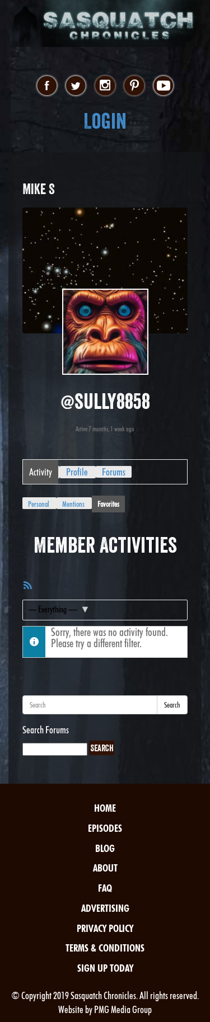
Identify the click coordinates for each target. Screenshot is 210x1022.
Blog (105, 848)
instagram (105, 86)
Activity (40, 472)
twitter (76, 86)
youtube (163, 86)
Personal (38, 504)
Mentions (73, 504)
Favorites (108, 504)
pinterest (134, 86)
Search (172, 704)
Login (105, 121)
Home (105, 808)
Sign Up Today (105, 968)
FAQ (105, 888)
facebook (47, 86)
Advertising (105, 908)
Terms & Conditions (105, 948)
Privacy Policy (105, 928)
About (105, 868)
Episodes (105, 828)
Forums (113, 472)
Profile (77, 472)
